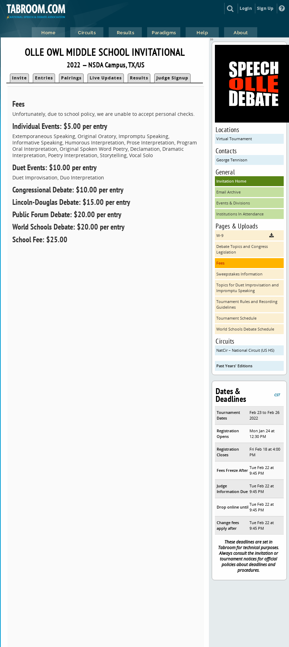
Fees (220, 263)
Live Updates (106, 78)
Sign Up (265, 8)
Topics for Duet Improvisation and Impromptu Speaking (247, 287)
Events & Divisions (233, 203)
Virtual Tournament (234, 138)
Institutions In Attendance (240, 213)
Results (139, 78)
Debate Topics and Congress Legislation (242, 249)
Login (246, 8)
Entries (44, 78)
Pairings (71, 78)
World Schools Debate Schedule (245, 329)
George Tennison (231, 159)
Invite (19, 78)
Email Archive (228, 192)
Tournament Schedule (236, 318)
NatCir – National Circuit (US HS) (245, 350)
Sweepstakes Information (239, 274)
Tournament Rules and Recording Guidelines (246, 304)
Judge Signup (172, 78)
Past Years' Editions (234, 365)
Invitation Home (231, 181)
